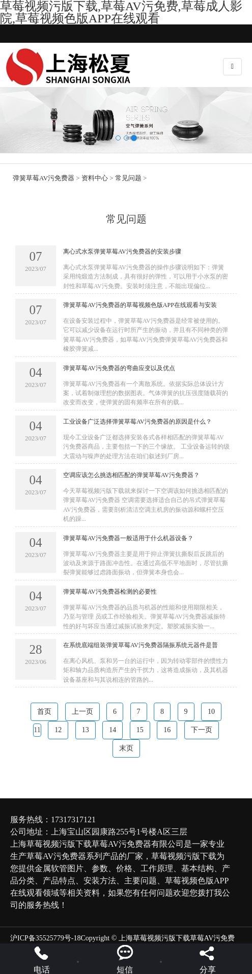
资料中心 (94, 178)
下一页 (201, 730)
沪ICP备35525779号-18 (45, 938)
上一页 (82, 711)
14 (112, 730)
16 (167, 730)
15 (140, 730)
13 (85, 730)
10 (211, 711)
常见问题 (128, 178)
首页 (44, 711)
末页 (126, 748)
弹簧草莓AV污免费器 (43, 178)
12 (58, 730)
